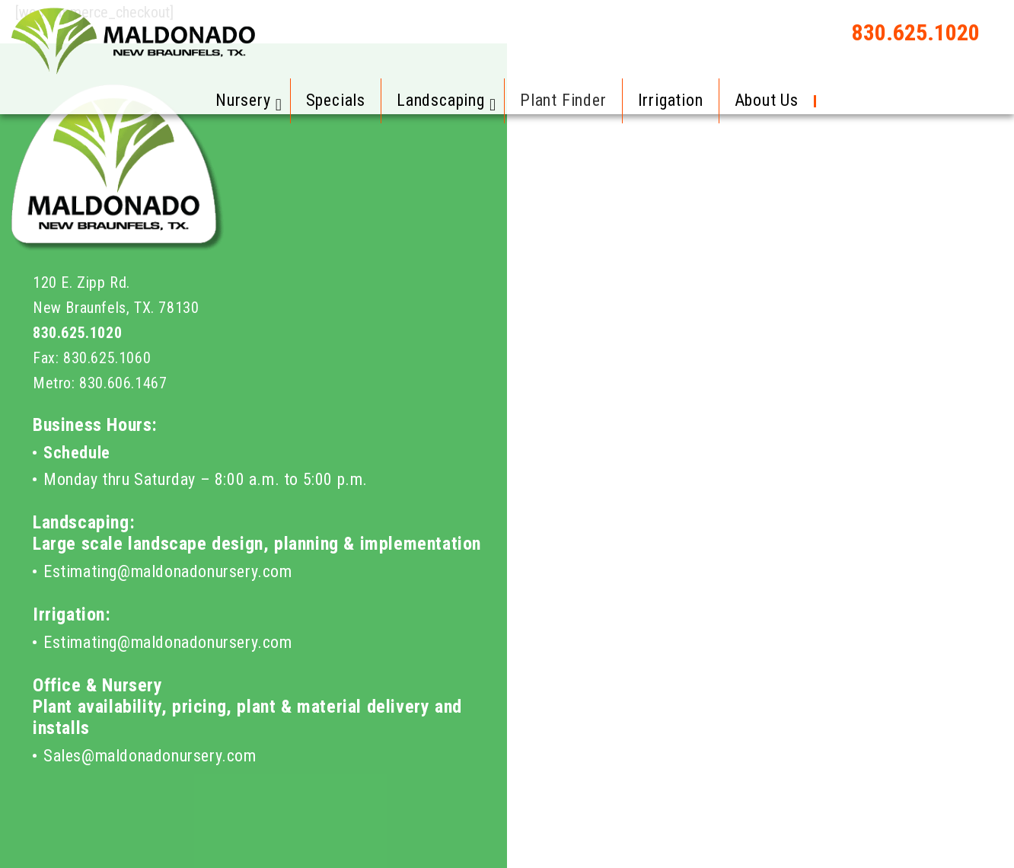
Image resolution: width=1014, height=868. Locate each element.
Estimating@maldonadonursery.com (167, 571)
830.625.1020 (916, 32)
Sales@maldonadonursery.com (150, 755)
